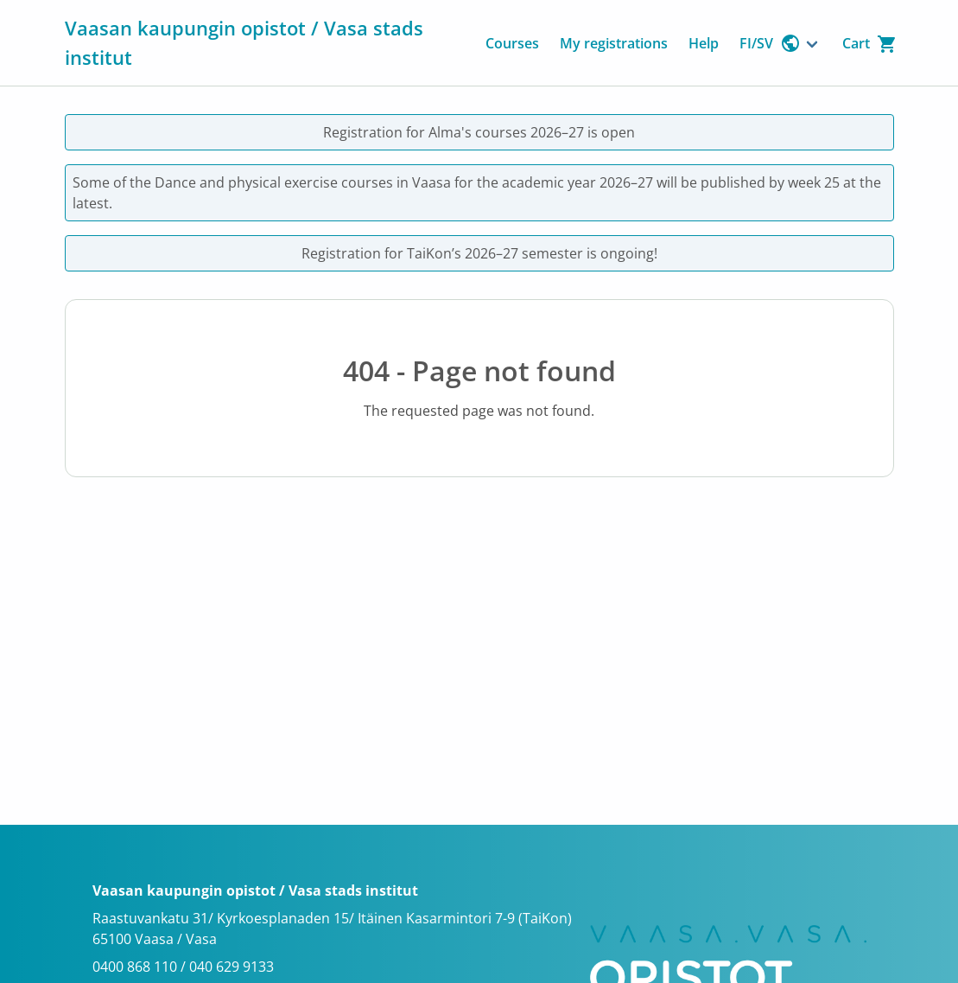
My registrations (614, 43)
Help (703, 43)
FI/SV (770, 43)
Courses (512, 43)
